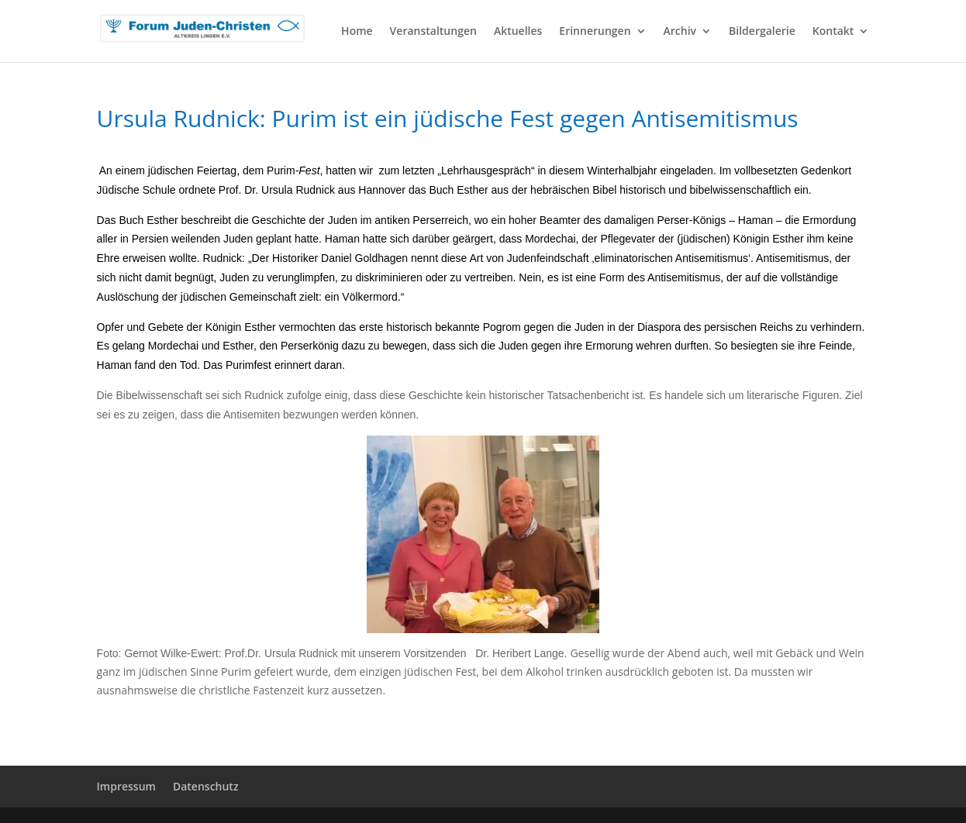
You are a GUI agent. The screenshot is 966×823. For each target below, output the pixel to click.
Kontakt (833, 32)
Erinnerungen (594, 32)
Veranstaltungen (433, 32)
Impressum (126, 786)
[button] (34, 789)
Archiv (680, 32)
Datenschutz (206, 786)
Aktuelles (518, 32)
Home (357, 32)
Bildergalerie (762, 32)
